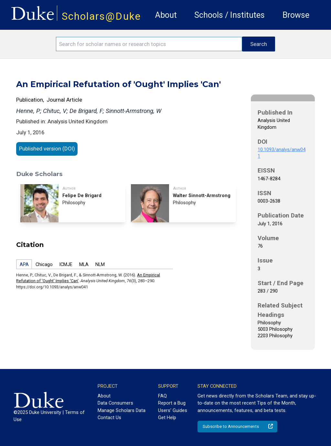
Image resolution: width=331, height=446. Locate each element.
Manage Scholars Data (121, 410)
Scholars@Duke (101, 16)
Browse (296, 15)
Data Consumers (115, 403)
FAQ (162, 396)
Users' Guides (172, 410)
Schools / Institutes (229, 15)
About (166, 15)
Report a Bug (172, 403)
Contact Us (109, 417)
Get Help (167, 417)
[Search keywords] (149, 44)
